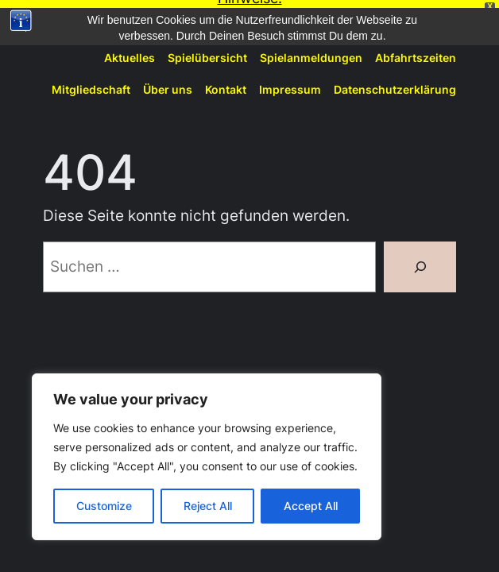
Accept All (311, 505)
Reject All (208, 505)
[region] (206, 456)
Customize (104, 505)
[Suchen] (420, 259)
